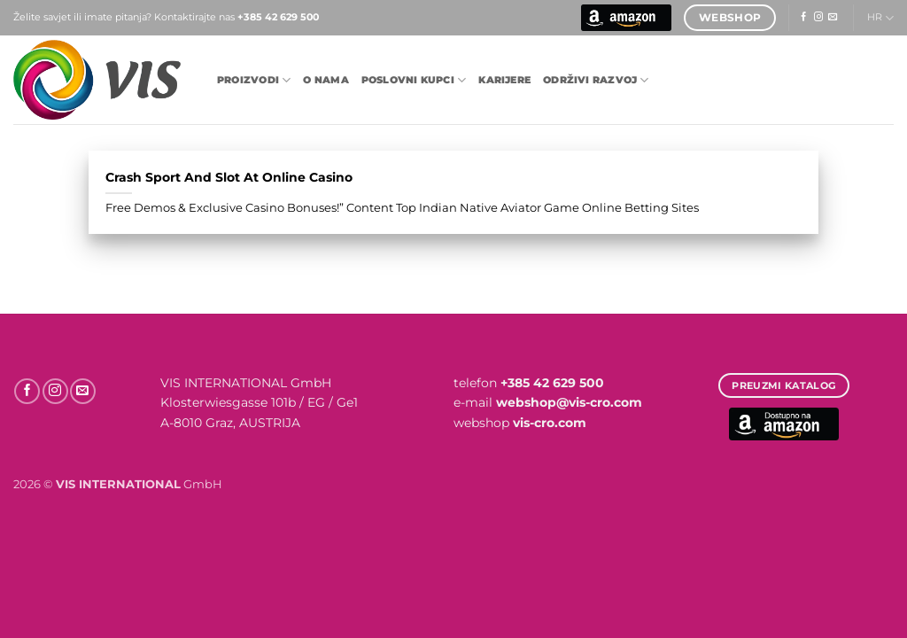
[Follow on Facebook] (803, 17)
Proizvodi (254, 80)
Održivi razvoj (596, 80)
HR (880, 18)
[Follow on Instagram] (818, 17)
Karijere (504, 80)
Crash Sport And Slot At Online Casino (229, 177)
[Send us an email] (832, 17)
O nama (325, 80)
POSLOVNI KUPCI (414, 80)
